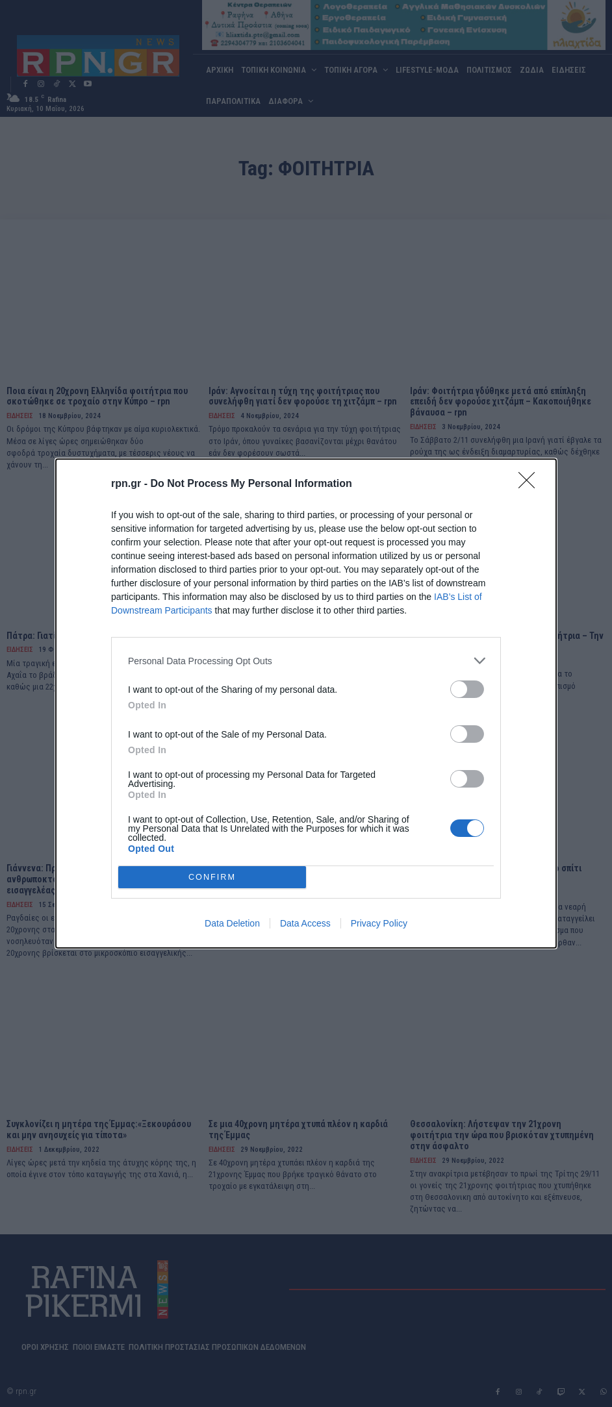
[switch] (467, 689)
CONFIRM (212, 877)
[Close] (530, 484)
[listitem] (306, 660)
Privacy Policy (379, 923)
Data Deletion (232, 923)
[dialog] (306, 703)
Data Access (305, 923)
